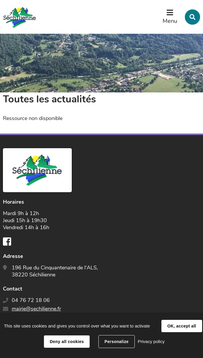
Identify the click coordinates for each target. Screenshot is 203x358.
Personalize (117, 341)
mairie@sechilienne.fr (36, 308)
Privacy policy (151, 341)
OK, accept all (181, 326)
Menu (170, 21)
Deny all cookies (67, 341)
